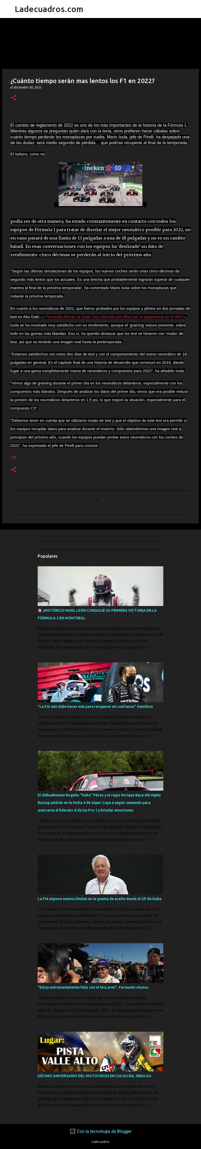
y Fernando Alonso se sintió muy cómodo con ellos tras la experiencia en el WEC (113, 316)
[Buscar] (90, 9)
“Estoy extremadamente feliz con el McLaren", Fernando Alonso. (93, 987)
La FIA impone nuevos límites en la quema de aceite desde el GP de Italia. (100, 899)
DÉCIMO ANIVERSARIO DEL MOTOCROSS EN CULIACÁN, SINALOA (94, 1076)
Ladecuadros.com (49, 9)
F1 (14, 457)
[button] (13, 98)
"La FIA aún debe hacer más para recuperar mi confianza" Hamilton (95, 706)
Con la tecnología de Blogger (101, 1131)
